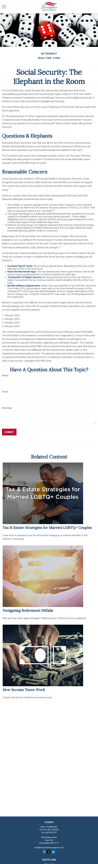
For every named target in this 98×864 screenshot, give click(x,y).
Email (5, 391)
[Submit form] (9, 432)
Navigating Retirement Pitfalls (28, 610)
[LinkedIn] (53, 852)
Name (5, 375)
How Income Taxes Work (24, 689)
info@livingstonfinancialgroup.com (49, 847)
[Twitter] (49, 852)
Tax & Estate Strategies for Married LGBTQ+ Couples (47, 527)
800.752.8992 (53, 830)
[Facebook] (44, 852)
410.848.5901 (52, 827)
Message (7, 407)
